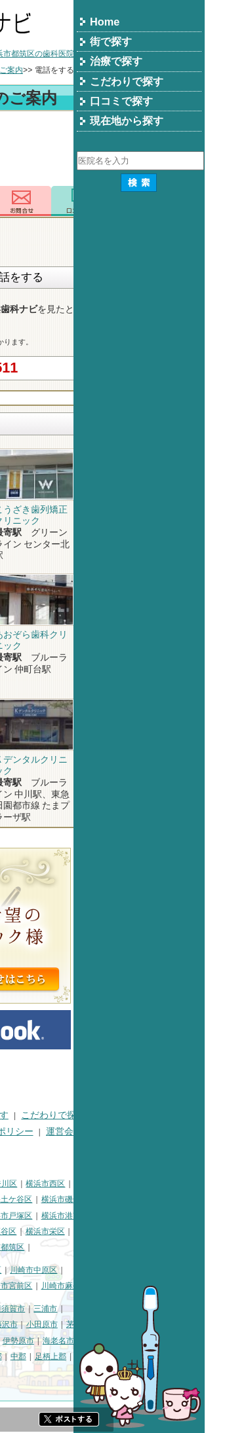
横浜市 (16, 1183)
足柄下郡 (20, 1372)
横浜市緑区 (72, 1231)
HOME (18, 1115)
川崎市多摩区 (84, 1285)
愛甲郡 (218, 1356)
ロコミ (211, 201)
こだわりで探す (184, 1115)
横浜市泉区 (24, 1247)
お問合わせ (152, 201)
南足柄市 (52, 1356)
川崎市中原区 (164, 1270)
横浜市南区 (72, 1199)
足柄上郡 (181, 1356)
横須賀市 (140, 1308)
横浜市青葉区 (76, 1247)
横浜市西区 (176, 1183)
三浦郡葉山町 (28, 1324)
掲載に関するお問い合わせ (60, 1147)
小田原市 (173, 1324)
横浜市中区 (24, 1199)
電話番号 (93, 201)
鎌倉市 (104, 1324)
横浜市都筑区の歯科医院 (162, 53)
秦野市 (48, 1340)
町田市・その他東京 (80, 1372)
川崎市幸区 (113, 1270)
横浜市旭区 (24, 1231)
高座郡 (121, 1356)
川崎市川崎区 (61, 1270)
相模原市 (100, 1308)
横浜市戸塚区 (139, 1215)
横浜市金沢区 (28, 1215)
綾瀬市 (88, 1356)
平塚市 (72, 1324)
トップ (16, 53)
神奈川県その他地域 (40, 1308)
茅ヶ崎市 (213, 1324)
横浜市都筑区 (131, 1247)
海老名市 (189, 1340)
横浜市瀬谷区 (124, 1231)
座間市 (16, 1356)
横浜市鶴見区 (61, 1183)
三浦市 (176, 1308)
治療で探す (117, 1115)
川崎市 (16, 1270)
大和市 (113, 1340)
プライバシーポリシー (119, 1131)
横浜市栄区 (176, 1231)
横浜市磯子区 (196, 1199)
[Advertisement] (123, 150)
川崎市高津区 (28, 1285)
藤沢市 (137, 1324)
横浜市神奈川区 (120, 1183)
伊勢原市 (149, 1340)
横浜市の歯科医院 (73, 53)
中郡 (149, 1356)
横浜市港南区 (196, 1215)
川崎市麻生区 (196, 1285)
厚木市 (80, 1340)
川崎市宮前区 (139, 1285)
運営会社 (195, 1131)
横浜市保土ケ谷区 (131, 1199)
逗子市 (16, 1340)
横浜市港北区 (84, 1215)
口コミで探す (32, 1131)
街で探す (62, 1115)
